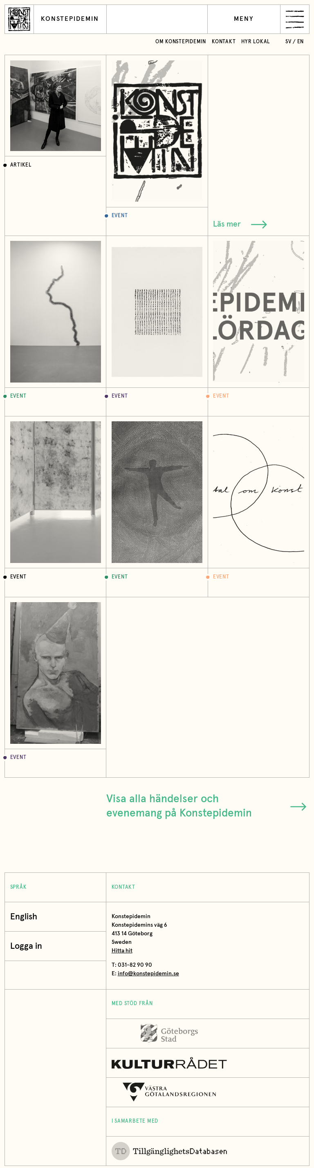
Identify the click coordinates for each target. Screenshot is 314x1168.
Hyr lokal (255, 41)
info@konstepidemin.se (148, 974)
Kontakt (224, 41)
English (23, 916)
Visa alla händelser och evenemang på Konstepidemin (206, 806)
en (300, 41)
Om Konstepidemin (180, 41)
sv (288, 41)
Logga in (28, 946)
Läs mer (240, 224)
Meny (244, 19)
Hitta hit (122, 951)
